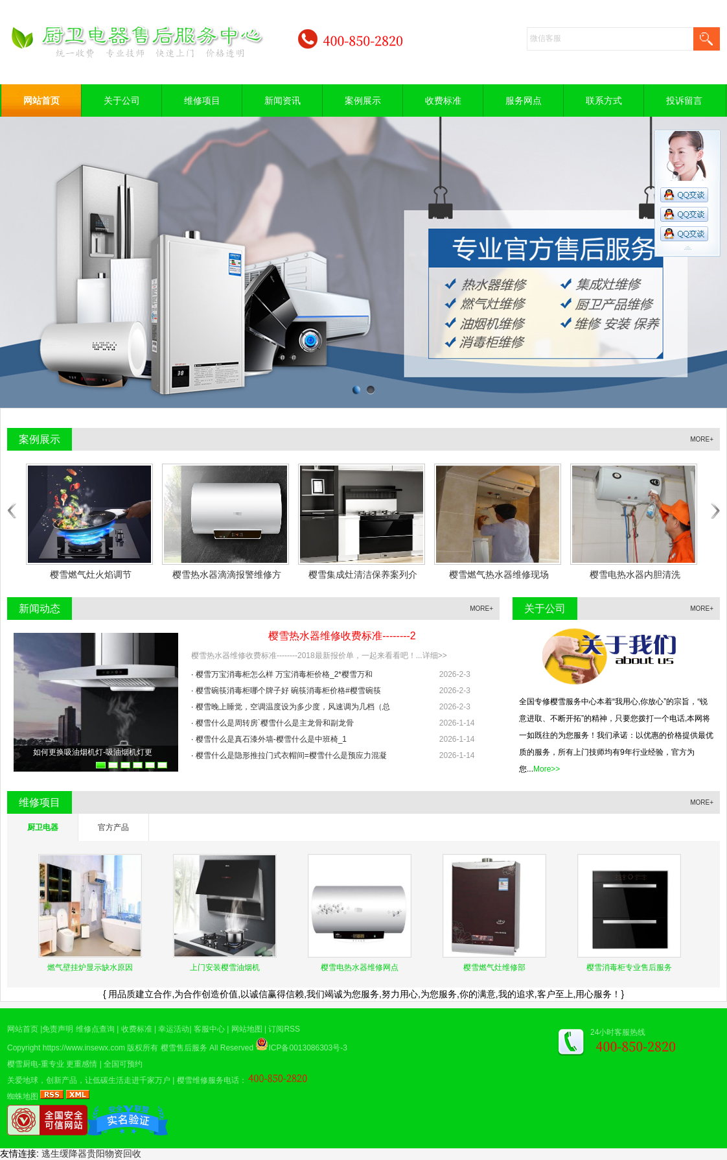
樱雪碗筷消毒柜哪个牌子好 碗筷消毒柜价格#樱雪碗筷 (288, 690)
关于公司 (122, 100)
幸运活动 (173, 1029)
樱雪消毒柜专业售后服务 (629, 967)
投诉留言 (684, 100)
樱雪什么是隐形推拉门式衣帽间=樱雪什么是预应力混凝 (291, 755)
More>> (546, 769)
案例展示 (363, 100)
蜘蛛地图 (22, 1096)
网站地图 (246, 1029)
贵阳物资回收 (114, 1153)
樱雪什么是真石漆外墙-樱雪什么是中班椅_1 (271, 739)
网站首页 (41, 100)
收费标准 (443, 100)
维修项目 (202, 100)
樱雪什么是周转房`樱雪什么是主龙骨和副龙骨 (275, 723)
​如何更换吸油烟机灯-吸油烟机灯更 (92, 752)
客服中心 (209, 1029)
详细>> (434, 655)
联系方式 (604, 100)
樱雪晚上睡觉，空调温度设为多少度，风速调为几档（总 (293, 706)
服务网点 (523, 100)
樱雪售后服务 (184, 1047)
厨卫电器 (42, 827)
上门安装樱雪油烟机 (225, 967)
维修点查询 (95, 1029)
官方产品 (113, 827)
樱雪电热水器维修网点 (359, 967)
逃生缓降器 (64, 1153)
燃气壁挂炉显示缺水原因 (90, 967)
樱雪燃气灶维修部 (494, 967)
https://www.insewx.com (84, 1047)
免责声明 (57, 1029)
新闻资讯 (282, 100)
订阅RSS (284, 1029)
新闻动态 (39, 608)
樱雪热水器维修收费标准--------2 (342, 635)
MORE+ (701, 439)
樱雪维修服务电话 (208, 1080)
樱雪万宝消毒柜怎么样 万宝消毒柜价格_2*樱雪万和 (284, 674)
